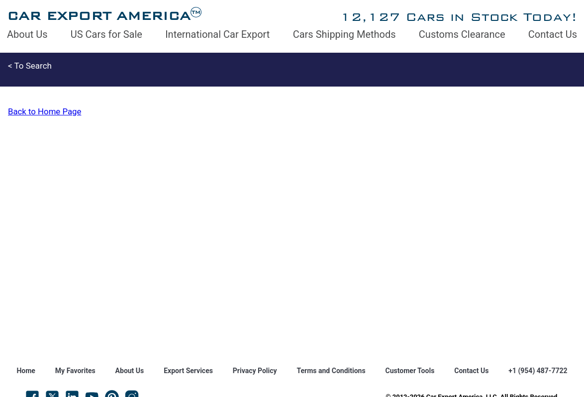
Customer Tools (410, 371)
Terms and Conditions (331, 371)
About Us (27, 34)
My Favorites (75, 371)
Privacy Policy (255, 371)
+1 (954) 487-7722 (537, 371)
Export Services (188, 371)
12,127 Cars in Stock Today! (458, 16)
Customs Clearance (462, 34)
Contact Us (552, 34)
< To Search (30, 66)
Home (25, 371)
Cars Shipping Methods (344, 34)
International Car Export (217, 34)
